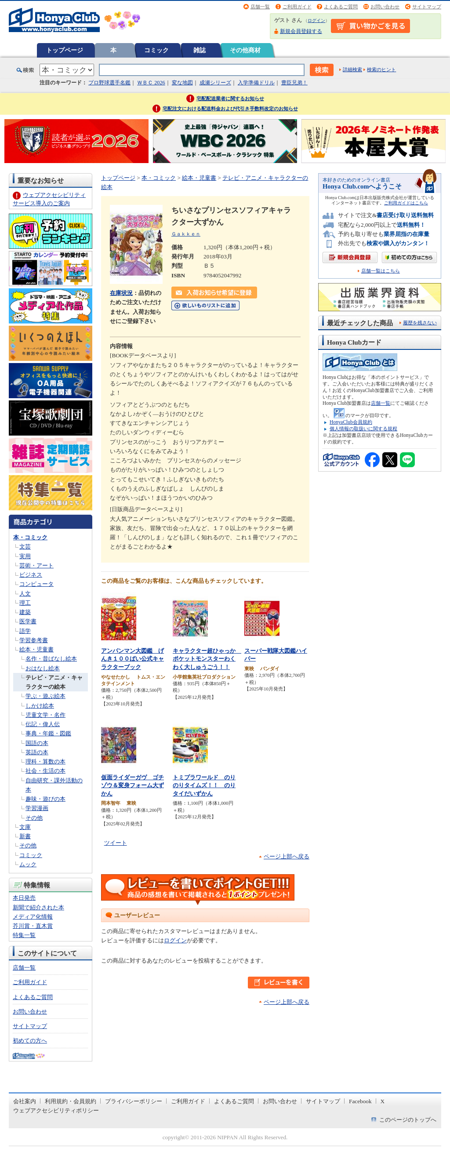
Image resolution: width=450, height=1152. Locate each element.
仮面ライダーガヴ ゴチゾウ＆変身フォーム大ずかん (132, 785)
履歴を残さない (420, 322)
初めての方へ (30, 1040)
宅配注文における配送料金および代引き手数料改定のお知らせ (230, 108)
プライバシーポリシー (133, 1101)
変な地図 (182, 83)
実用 (25, 556)
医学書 (27, 621)
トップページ (64, 50)
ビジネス (30, 574)
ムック (27, 864)
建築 (25, 612)
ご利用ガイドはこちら (406, 202)
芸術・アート (36, 565)
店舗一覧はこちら (380, 271)
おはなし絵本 (42, 668)
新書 (25, 836)
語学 (25, 631)
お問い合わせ (384, 6)
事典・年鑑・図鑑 (48, 733)
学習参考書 (33, 640)
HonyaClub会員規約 (351, 422)
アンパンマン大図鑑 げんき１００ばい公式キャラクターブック (132, 658)
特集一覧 (24, 935)
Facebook (360, 1101)
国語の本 (36, 743)
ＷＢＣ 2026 (151, 83)
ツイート (115, 842)
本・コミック (30, 537)
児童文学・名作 (45, 715)
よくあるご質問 (341, 6)
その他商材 (245, 50)
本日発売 (24, 897)
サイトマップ (426, 6)
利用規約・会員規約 (70, 1101)
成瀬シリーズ (215, 83)
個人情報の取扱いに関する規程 (363, 428)
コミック (156, 50)
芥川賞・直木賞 (33, 926)
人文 (25, 593)
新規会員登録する (301, 31)
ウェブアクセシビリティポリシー (56, 1110)
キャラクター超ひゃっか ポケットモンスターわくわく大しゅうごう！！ (207, 658)
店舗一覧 (260, 6)
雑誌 (199, 50)
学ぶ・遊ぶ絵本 (45, 696)
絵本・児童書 (36, 649)
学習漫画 (36, 808)
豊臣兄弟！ (294, 83)
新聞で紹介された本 (38, 907)
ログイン (316, 20)
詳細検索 (352, 69)
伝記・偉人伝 (42, 724)
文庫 (25, 827)
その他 (34, 817)
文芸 (25, 546)
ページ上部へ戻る (286, 856)
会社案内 (24, 1101)
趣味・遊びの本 (45, 799)
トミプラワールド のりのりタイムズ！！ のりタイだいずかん (204, 785)
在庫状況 (121, 293)
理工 (25, 603)
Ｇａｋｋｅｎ (185, 233)
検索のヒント (381, 69)
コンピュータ (36, 584)
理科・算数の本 (45, 761)
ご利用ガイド (297, 6)
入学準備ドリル (256, 83)
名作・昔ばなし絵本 (51, 658)
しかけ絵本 (39, 705)
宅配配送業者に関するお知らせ (230, 98)
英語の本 (36, 752)
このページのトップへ (407, 1119)
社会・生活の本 (45, 770)
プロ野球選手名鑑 (109, 83)
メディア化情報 (33, 916)
